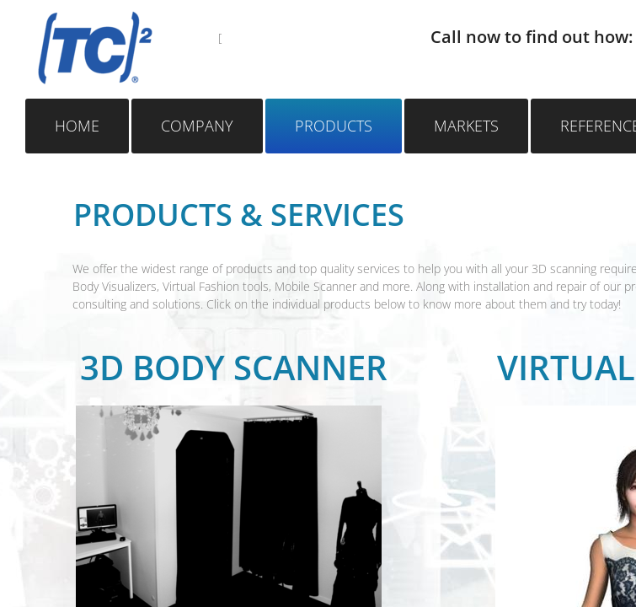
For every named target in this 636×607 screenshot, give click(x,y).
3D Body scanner (233, 367)
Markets (466, 125)
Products (333, 125)
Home (77, 125)
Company (197, 125)
